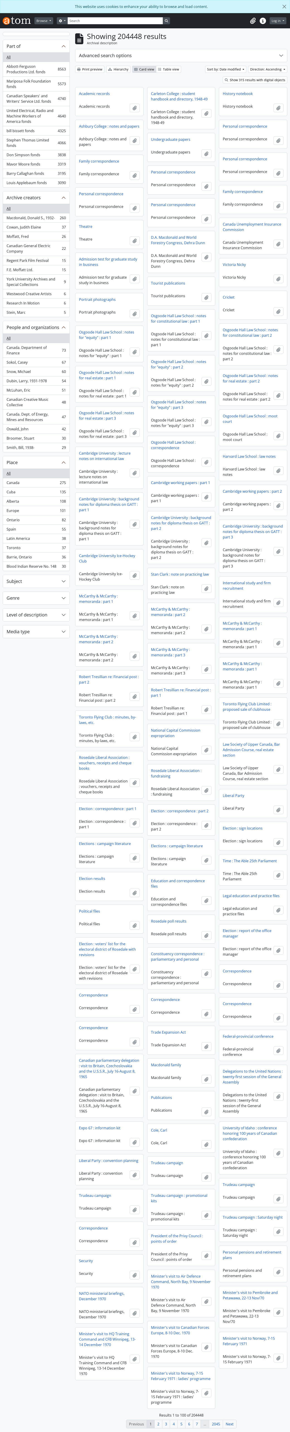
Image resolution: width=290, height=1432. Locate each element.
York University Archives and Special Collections (36, 282)
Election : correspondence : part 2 (180, 811)
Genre (13, 598)
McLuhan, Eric (36, 391)
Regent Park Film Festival (36, 261)
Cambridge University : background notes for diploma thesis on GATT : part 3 (253, 532)
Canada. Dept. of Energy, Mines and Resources (36, 417)
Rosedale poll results (169, 921)
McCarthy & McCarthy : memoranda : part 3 (170, 652)
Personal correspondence (245, 126)
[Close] (284, 6)
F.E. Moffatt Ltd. (36, 271)
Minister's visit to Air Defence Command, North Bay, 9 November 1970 (181, 1282)
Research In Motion (36, 304)
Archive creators (24, 198)
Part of (14, 46)
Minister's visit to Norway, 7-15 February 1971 (249, 1341)
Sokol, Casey (36, 363)
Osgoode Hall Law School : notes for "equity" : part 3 (178, 404)
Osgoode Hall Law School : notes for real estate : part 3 (106, 415)
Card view (144, 69)
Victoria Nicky (234, 264)
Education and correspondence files (178, 883)
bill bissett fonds (36, 132)
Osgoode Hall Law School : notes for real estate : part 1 (106, 375)
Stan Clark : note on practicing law (180, 574)
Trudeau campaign (167, 1162)
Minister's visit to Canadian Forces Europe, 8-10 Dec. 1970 (180, 1330)
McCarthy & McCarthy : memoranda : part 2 (170, 612)
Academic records (94, 93)
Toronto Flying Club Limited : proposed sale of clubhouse (247, 706)
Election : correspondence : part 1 (108, 808)
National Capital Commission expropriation (175, 733)
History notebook (238, 93)
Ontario (36, 521)
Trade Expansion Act (168, 1032)
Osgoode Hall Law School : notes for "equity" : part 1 (106, 335)
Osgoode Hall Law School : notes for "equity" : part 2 (178, 364)
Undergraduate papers (170, 139)
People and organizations (33, 327)
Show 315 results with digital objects (255, 80)
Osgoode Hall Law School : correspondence (173, 445)
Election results (92, 878)
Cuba (36, 493)
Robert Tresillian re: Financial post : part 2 (109, 679)
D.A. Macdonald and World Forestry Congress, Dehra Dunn (178, 240)
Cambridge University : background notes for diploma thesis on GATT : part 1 (109, 504)
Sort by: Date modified (224, 69)
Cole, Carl (159, 1130)
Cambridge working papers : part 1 (180, 482)
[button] (253, 21)
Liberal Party (233, 795)
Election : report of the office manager (247, 933)
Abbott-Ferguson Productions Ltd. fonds (36, 69)
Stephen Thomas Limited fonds (36, 143)
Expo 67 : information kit (99, 1127)
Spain (36, 530)
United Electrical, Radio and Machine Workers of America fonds (36, 116)
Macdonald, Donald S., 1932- (36, 219)
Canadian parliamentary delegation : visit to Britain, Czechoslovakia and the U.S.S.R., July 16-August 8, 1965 (109, 1068)
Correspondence (237, 971)
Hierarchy (118, 69)
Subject (14, 581)
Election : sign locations (243, 828)
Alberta (36, 502)
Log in (277, 21)
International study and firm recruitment (247, 585)
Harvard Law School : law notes (249, 456)
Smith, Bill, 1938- (36, 448)
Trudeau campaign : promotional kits (179, 1198)
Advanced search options (105, 55)
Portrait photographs (97, 299)
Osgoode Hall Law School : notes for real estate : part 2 (250, 378)
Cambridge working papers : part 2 (252, 491)
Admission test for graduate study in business (108, 262)
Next (230, 1424)
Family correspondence (99, 161)
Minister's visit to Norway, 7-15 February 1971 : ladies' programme (181, 1376)
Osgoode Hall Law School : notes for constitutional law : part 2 (250, 332)
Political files (89, 911)
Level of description (27, 615)
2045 (216, 1424)
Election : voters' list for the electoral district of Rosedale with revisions (107, 949)
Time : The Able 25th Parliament (250, 860)
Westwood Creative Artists (36, 295)
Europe (36, 511)
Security (86, 1260)
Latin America (36, 539)
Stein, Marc (36, 313)
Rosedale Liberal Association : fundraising (176, 773)
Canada (36, 483)
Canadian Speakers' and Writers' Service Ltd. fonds (36, 98)
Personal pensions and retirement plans (252, 1255)
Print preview (89, 69)
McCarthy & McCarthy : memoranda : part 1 (98, 599)
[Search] (115, 20)
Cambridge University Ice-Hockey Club (107, 558)
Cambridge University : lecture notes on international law (105, 456)
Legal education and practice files (251, 895)
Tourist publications (168, 283)
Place (12, 462)
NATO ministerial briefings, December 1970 (102, 1296)
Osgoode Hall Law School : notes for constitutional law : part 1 (178, 318)
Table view (168, 69)
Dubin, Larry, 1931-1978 (36, 382)
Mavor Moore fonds (36, 165)
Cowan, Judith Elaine (36, 228)
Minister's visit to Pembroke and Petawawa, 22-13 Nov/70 (250, 1295)
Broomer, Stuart (36, 439)
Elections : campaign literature (105, 843)
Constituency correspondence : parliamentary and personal (177, 956)
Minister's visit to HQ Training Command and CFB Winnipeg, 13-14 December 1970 (107, 1339)
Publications (161, 1097)
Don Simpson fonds (36, 156)
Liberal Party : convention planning (108, 1160)
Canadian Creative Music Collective (36, 402)
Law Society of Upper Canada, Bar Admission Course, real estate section (251, 750)
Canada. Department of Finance (36, 350)
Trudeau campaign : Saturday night (253, 1217)
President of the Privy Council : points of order (177, 1238)
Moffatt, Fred (36, 237)
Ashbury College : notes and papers (109, 126)
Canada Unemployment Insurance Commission (252, 227)
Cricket (229, 297)
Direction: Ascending (266, 69)
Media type (18, 631)
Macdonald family (166, 1064)
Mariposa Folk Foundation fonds (36, 84)
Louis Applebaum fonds (36, 183)
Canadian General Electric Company (36, 248)
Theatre (85, 226)
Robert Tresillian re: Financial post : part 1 (181, 692)
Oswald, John (36, 430)
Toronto (36, 549)
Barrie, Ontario (36, 558)
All (9, 57)
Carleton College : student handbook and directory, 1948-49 (179, 96)
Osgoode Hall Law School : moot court (250, 419)
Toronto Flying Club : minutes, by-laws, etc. (107, 720)
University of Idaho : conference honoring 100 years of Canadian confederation (250, 1133)
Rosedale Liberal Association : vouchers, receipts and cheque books (105, 763)
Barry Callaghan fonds (36, 174)
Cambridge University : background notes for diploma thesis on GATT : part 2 (181, 523)
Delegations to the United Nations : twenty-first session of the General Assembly (253, 1077)
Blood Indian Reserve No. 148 (36, 567)
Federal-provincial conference (248, 1036)
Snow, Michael (36, 372)
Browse (42, 21)
